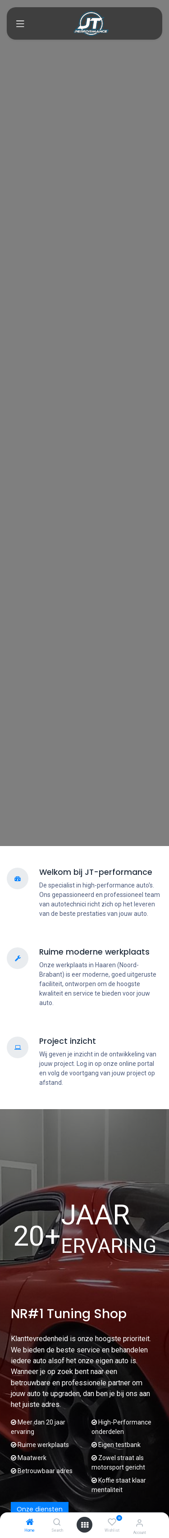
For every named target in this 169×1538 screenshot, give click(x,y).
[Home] (30, 1522)
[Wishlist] (112, 1522)
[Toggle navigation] (20, 23)
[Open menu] (84, 1525)
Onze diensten (40, 1509)
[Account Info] (139, 1523)
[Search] (57, 1522)
